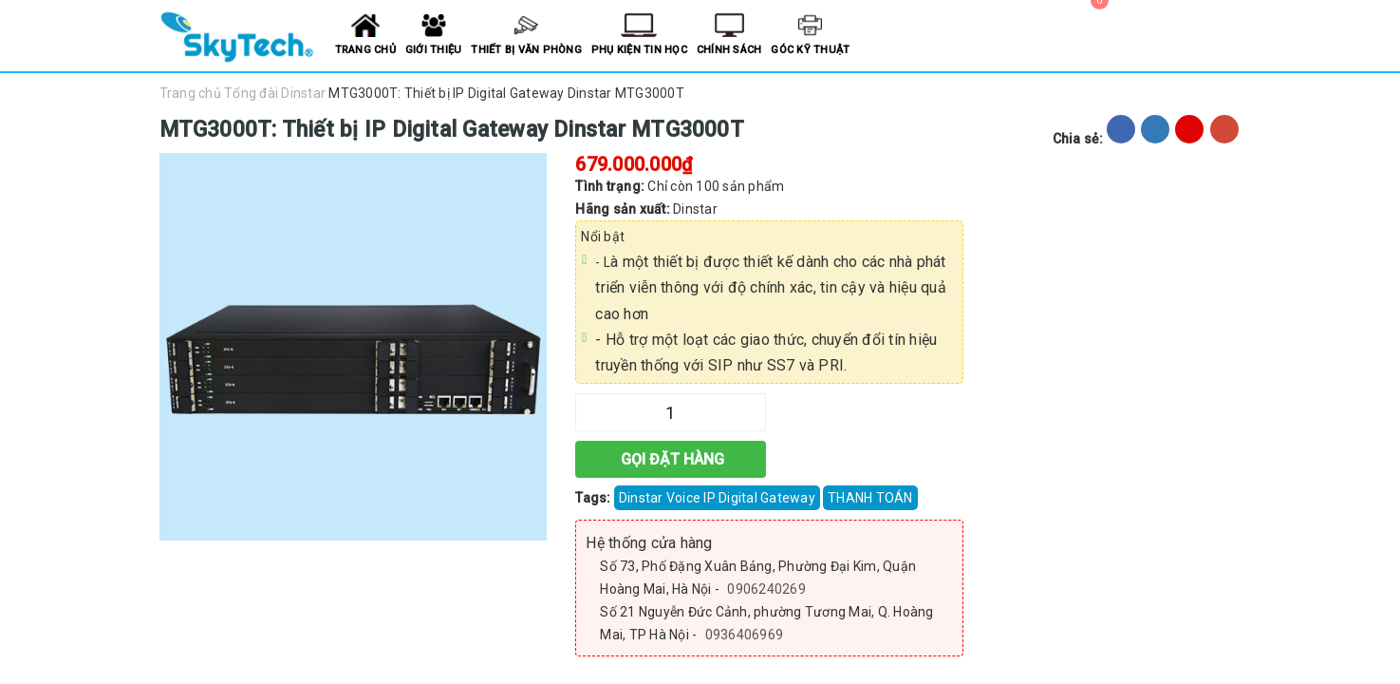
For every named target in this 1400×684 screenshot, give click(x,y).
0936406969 (744, 634)
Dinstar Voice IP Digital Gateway (717, 497)
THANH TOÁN (870, 497)
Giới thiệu (433, 50)
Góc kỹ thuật (810, 50)
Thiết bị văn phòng (526, 50)
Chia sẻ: (1078, 138)
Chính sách (729, 50)
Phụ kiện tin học (639, 50)
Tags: (594, 497)
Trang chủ (365, 50)
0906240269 (766, 589)
